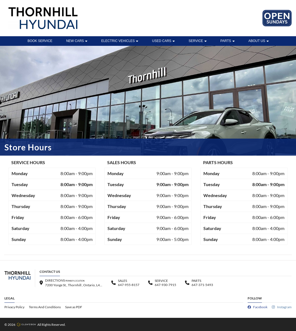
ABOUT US (258, 41)
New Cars (77, 41)
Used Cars (163, 41)
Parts (227, 41)
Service (197, 41)
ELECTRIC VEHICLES (119, 41)
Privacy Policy (14, 307)
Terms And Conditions (45, 307)
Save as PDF (73, 307)
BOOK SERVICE (39, 41)
